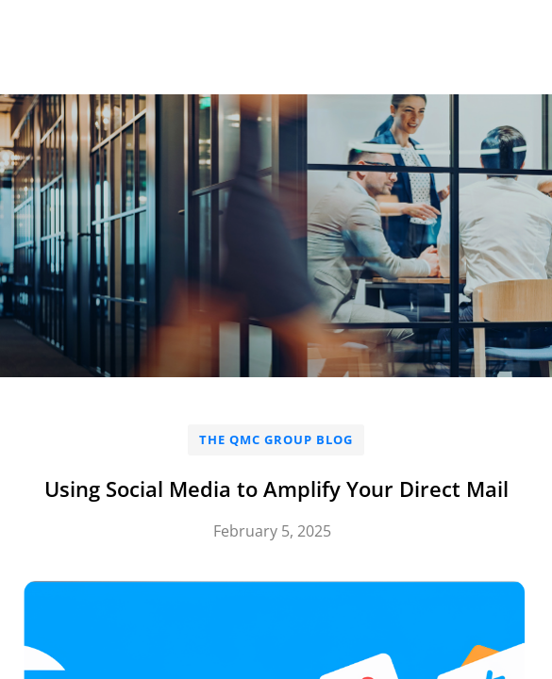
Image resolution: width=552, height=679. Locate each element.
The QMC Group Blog (276, 439)
